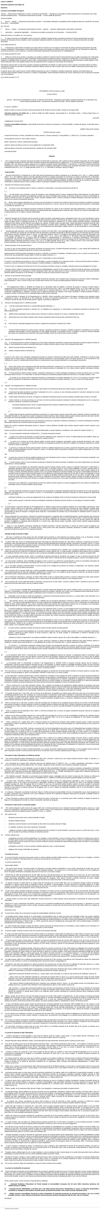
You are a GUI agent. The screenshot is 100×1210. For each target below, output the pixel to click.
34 (2, 715)
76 (2, 1072)
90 (2, 1171)
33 (2, 711)
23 (2, 570)
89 (2, 1163)
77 (2, 1080)
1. (1, 38)
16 (2, 526)
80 (2, 1101)
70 (2, 1036)
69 (2, 1026)
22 (2, 566)
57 (2, 916)
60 (2, 934)
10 (2, 296)
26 (2, 655)
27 (2, 663)
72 (2, 1044)
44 (2, 792)
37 (2, 738)
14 (2, 507)
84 (2, 1126)
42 (2, 776)
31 (2, 693)
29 (2, 675)
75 (2, 1066)
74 (2, 1058)
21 (2, 561)
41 (2, 768)
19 (2, 550)
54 (2, 899)
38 (2, 749)
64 (2, 964)
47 (2, 814)
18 (2, 542)
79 (2, 1091)
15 (2, 516)
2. (1, 48)
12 (2, 339)
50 (2, 868)
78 (2, 1088)
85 (2, 1134)
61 (2, 940)
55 (2, 903)
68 (2, 1020)
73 (2, 1052)
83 (2, 1122)
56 (2, 913)
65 (2, 996)
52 (2, 883)
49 (2, 857)
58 (2, 926)
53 (2, 891)
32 (2, 703)
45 (2, 798)
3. (1, 57)
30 (2, 685)
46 (2, 808)
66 (2, 1004)
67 (2, 1013)
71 (2, 1040)
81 (2, 1106)
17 (2, 537)
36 (2, 728)
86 (2, 1146)
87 (2, 1152)
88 (2, 1157)
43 (2, 781)
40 (2, 763)
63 (2, 959)
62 (2, 948)
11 (2, 303)
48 (2, 835)
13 (2, 385)
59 (2, 930)
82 (2, 1115)
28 (2, 671)
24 (2, 577)
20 (2, 556)
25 (2, 581)
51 (2, 875)
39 (2, 758)
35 (2, 722)
